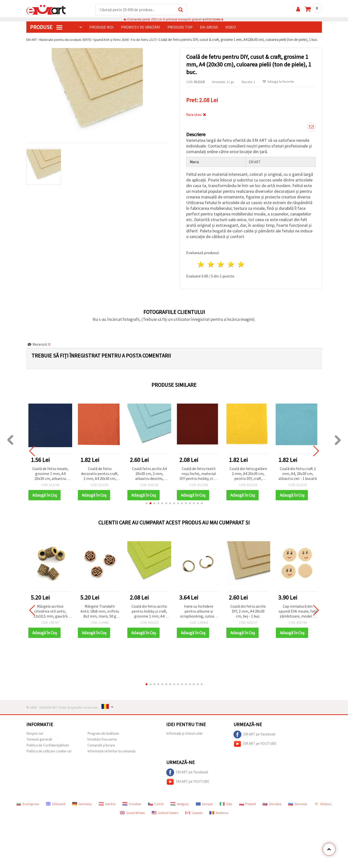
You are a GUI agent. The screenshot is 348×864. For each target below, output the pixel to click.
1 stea (201, 268)
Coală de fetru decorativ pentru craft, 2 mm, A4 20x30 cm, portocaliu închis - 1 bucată (99, 477)
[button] (147, 506)
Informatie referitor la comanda (111, 754)
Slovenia (297, 807)
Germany (82, 807)
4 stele (231, 268)
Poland (247, 807)
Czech (156, 807)
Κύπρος (323, 807)
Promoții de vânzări (140, 27)
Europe (204, 807)
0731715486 (213, 19)
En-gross (209, 27)
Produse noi (101, 27)
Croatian (131, 807)
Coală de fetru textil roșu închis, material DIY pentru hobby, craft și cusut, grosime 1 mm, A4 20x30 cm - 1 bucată (199, 477)
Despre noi (34, 736)
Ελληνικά (55, 807)
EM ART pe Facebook (254, 738)
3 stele (221, 268)
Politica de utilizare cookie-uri (48, 754)
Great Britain (132, 816)
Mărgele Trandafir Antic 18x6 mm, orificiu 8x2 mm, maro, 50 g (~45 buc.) (100, 614)
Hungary (179, 807)
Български (27, 807)
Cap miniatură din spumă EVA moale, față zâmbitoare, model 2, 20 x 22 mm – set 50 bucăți (298, 614)
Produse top (180, 27)
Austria (107, 807)
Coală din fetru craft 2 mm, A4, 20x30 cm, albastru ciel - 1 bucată (298, 476)
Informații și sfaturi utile (184, 736)
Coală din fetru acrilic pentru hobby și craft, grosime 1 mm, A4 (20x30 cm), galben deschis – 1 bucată (149, 614)
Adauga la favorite (278, 86)
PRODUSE (46, 27)
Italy (226, 807)
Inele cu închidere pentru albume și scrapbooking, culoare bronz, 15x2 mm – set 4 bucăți (198, 614)
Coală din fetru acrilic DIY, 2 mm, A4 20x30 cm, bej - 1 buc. (248, 614)
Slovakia (272, 807)
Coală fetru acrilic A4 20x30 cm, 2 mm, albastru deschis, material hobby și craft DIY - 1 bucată (149, 477)
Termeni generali (39, 742)
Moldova (218, 816)
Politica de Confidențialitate (47, 748)
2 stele (211, 268)
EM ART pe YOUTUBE (254, 747)
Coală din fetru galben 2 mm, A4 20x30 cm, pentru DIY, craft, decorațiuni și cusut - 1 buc (248, 477)
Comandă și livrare (101, 748)
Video (230, 27)
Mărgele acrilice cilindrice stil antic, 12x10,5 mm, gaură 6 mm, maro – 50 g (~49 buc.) (50, 614)
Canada (193, 816)
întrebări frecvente (102, 742)
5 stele (241, 268)
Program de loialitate (103, 736)
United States (165, 816)
